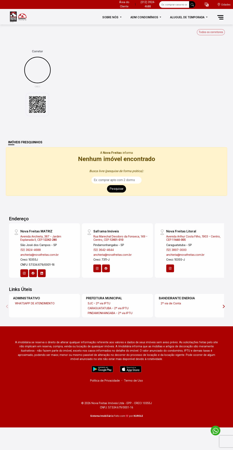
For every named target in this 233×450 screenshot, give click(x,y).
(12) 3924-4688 (30, 249)
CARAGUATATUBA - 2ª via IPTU (108, 308)
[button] (206, 5)
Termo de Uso (133, 380)
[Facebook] (33, 273)
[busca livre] (192, 4)
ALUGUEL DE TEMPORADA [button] (187, 17)
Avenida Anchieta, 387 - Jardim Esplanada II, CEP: (40, 238)
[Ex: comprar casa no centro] (174, 4)
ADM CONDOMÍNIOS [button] (144, 17)
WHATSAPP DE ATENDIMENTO (35, 303)
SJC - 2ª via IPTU (99, 303)
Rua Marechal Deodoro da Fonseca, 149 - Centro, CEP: (120, 238)
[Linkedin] (42, 273)
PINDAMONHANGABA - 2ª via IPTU (110, 313)
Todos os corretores (211, 32)
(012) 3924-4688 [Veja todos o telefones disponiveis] (148, 4)
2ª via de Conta (171, 303)
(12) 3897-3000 (176, 249)
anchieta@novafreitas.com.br (39, 254)
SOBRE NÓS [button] (110, 17)
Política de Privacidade (105, 380)
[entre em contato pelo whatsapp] (213, 430)
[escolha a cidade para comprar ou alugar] (224, 4)
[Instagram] (24, 273)
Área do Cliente (124, 4)
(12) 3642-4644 (103, 249)
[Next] (223, 306)
